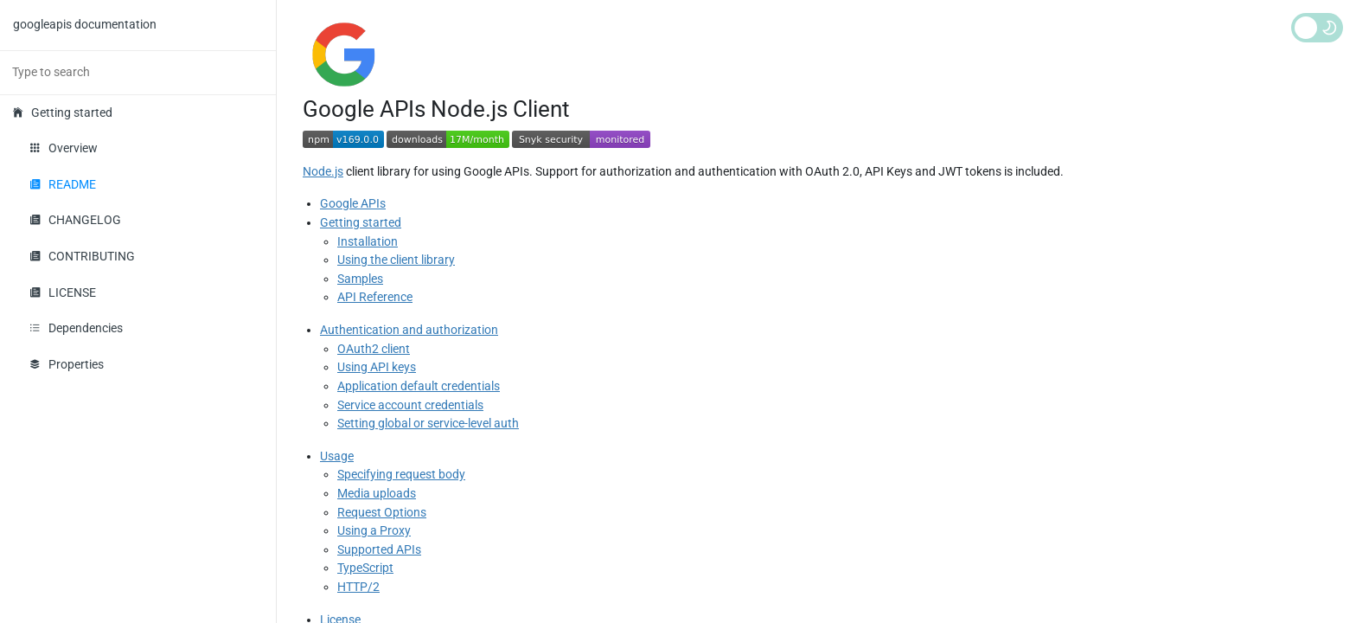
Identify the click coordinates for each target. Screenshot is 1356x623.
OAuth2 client (373, 349)
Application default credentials (418, 386)
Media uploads (376, 493)
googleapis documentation (85, 24)
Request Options (381, 512)
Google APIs (353, 203)
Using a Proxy (374, 530)
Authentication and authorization (409, 330)
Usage (337, 456)
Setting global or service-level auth (428, 423)
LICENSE (63, 293)
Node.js (323, 171)
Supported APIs (379, 550)
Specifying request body (401, 474)
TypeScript (365, 568)
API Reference (375, 297)
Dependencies (76, 328)
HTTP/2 (358, 587)
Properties (67, 364)
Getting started (62, 113)
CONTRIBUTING (82, 256)
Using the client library (396, 260)
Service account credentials (410, 405)
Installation (367, 241)
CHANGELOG (75, 220)
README (63, 184)
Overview (64, 148)
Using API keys (376, 367)
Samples (360, 279)
